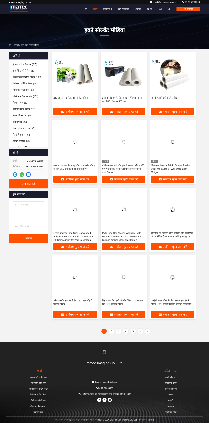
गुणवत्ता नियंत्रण (171, 389)
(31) (24, 128)
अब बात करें (188, 9)
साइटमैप (170, 406)
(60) (25, 83)
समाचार (171, 394)
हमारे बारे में (107, 9)
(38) (22, 115)
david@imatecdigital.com (163, 2)
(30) (21, 141)
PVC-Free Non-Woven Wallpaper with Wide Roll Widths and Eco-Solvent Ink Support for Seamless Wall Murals (121, 236)
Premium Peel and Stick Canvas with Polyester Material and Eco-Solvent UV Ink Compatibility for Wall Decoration (73, 236)
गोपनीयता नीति (170, 412)
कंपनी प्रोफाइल (170, 377)
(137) (24, 71)
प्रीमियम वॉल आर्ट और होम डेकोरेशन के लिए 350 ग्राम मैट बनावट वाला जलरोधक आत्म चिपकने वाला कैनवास (123, 169)
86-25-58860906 (191, 2)
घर (86, 9)
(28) (20, 122)
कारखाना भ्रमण (170, 383)
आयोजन (138, 9)
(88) (23, 90)
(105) (27, 77)
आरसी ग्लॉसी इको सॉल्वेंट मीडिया (165, 98)
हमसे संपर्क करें (123, 9)
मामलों (170, 400)
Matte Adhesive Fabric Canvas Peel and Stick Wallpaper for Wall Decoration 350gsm (171, 169)
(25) (24, 109)
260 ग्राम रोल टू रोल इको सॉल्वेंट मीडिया (70, 98)
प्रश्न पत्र (149, 9)
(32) (20, 102)
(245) (25, 64)
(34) (21, 134)
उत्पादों (16, 45)
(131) (25, 96)
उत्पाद (95, 9)
